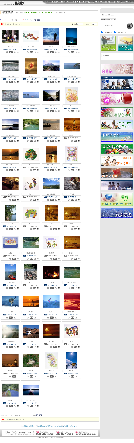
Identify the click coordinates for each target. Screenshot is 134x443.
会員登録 (25, 426)
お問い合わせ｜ (74, 426)
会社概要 (65, 426)
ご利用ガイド (33, 426)
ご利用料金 (49, 426)
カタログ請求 (58, 426)
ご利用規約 (41, 426)
